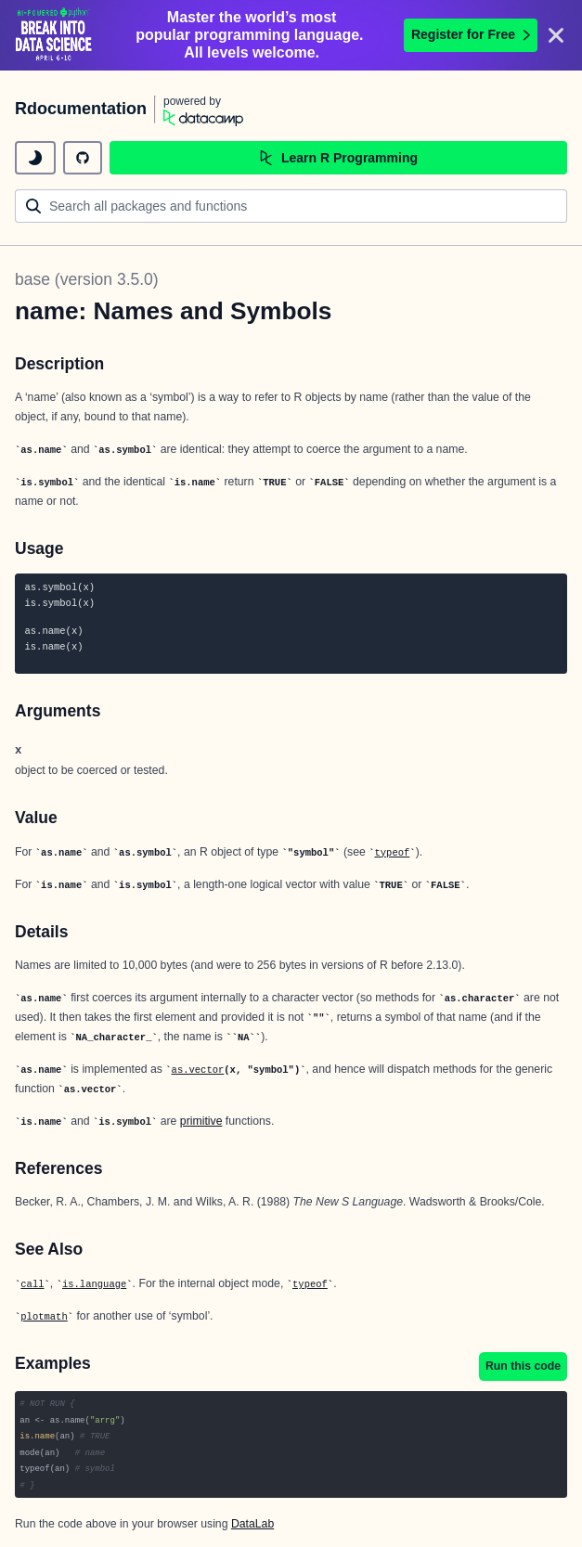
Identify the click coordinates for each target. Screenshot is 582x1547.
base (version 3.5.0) (87, 279)
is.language (94, 1284)
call (32, 1284)
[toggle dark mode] (35, 157)
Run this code (523, 1366)
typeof (392, 852)
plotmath (43, 1316)
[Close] (556, 35)
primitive (201, 1121)
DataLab (252, 1523)
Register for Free (470, 34)
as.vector (198, 1070)
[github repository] (82, 157)
